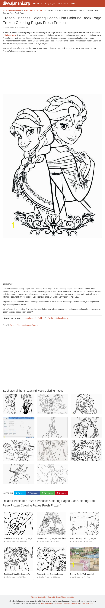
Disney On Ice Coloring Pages (50, 574)
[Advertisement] (52, 73)
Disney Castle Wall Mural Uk (82, 574)
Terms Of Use (61, 597)
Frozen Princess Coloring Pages (23, 325)
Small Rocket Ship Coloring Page (18, 538)
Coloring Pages (48, 3)
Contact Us (42, 597)
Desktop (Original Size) (58, 318)
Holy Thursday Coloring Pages (83, 538)
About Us (70, 597)
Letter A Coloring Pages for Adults (51, 538)
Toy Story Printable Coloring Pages (18, 574)
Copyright (51, 597)
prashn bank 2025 (86, 603)
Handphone (28, 318)
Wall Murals (63, 3)
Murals (74, 3)
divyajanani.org (16, 3)
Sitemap (34, 597)
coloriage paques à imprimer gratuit (66, 603)
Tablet (40, 318)
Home (36, 3)
